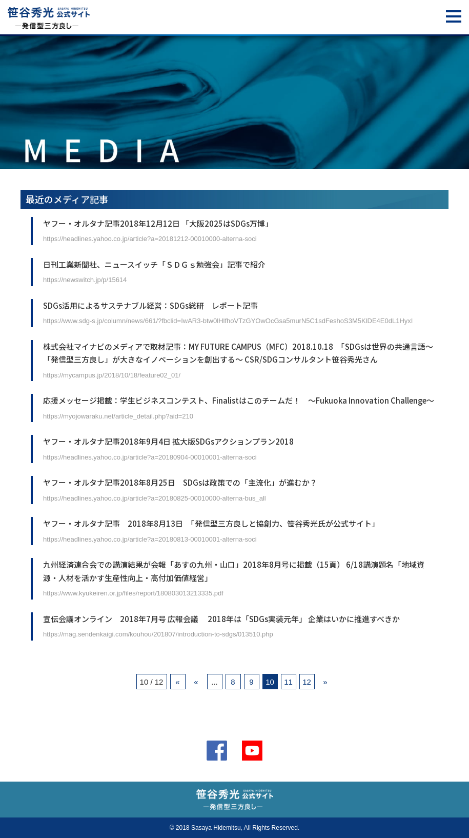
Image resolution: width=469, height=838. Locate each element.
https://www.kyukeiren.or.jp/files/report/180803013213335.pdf (133, 593)
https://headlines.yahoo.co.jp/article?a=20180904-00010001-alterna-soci (150, 457)
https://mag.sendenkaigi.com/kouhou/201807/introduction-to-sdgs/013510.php (158, 634)
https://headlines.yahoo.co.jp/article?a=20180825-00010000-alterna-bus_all (154, 498)
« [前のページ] (196, 681)
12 (306, 681)
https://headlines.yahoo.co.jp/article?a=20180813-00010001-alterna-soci (150, 539)
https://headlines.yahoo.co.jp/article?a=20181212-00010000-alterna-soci (150, 239)
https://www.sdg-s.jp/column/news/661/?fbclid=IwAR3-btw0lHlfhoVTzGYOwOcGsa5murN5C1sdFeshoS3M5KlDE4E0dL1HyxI (228, 321)
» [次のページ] (325, 681)
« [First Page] (177, 681)
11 (288, 681)
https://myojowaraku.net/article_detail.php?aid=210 (118, 416)
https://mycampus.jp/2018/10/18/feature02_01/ (111, 375)
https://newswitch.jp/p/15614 (85, 280)
